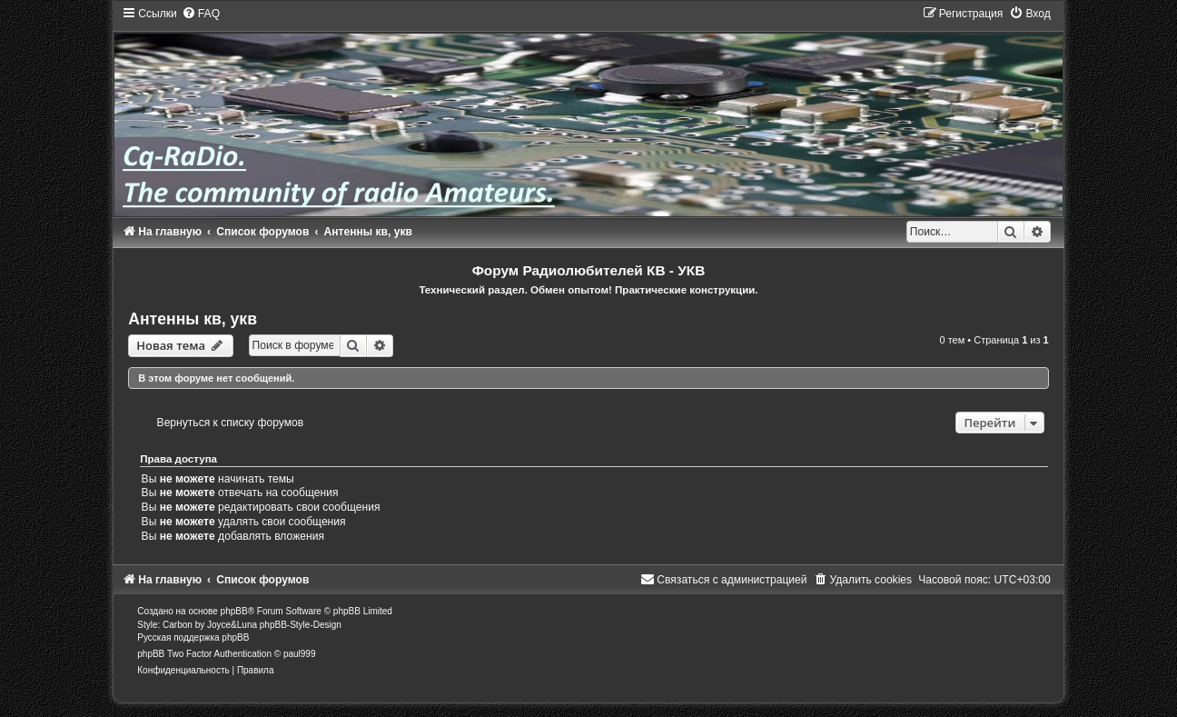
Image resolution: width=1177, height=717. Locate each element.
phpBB (234, 611)
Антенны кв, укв (192, 319)
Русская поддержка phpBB (193, 637)
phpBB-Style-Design (300, 625)
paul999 (299, 654)
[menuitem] (201, 13)
